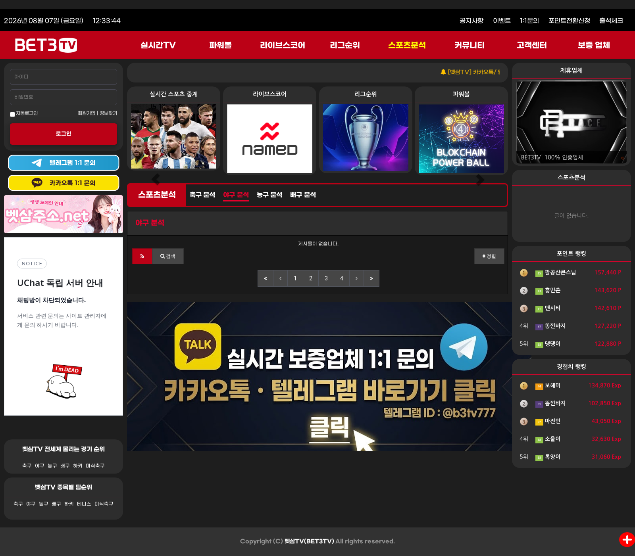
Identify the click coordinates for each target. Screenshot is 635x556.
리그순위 (345, 45)
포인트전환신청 (569, 21)
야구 (39, 466)
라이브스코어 (282, 45)
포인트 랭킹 (572, 254)
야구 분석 (235, 195)
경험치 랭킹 (572, 367)
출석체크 (611, 21)
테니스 (84, 504)
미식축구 (95, 466)
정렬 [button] (489, 256)
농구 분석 (269, 195)
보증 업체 (594, 45)
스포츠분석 (407, 45)
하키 (78, 466)
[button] (142, 256)
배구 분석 (303, 195)
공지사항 (471, 21)
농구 (52, 466)
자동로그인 (24, 114)
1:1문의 (529, 21)
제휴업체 (571, 70)
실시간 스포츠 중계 (174, 94)
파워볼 (220, 45)
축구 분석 (202, 195)
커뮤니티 (469, 45)
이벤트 (502, 21)
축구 (27, 466)
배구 (65, 466)
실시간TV (158, 45)
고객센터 (532, 45)
